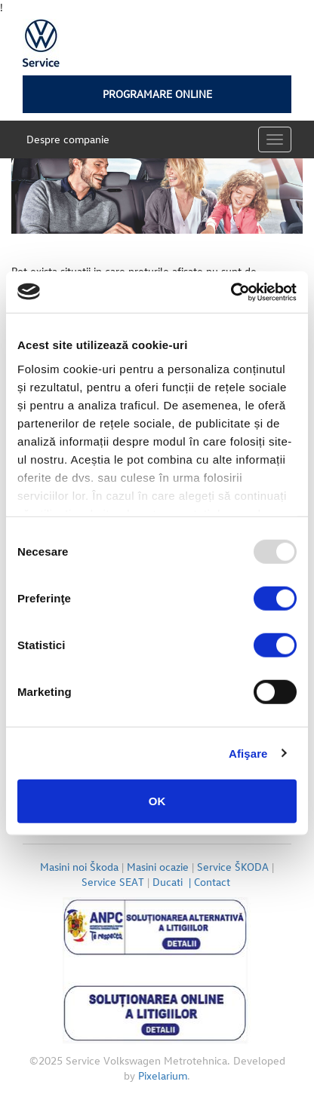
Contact (213, 882)
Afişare (248, 752)
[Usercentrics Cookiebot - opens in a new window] (231, 292)
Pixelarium (162, 1075)
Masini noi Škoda (79, 866)
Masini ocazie (158, 866)
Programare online (157, 94)
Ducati (173, 882)
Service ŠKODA (233, 866)
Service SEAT (113, 882)
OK (157, 801)
